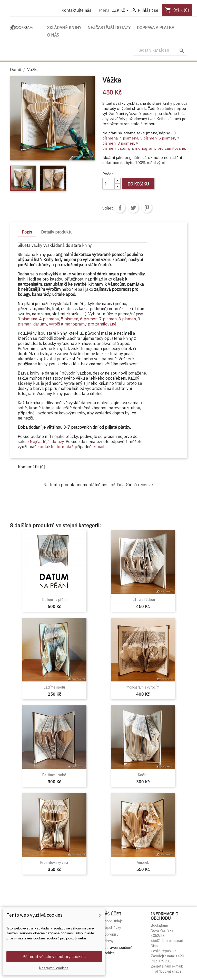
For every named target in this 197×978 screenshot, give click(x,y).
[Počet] (108, 183)
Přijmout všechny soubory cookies (54, 956)
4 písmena (129, 138)
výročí (55, 324)
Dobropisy (110, 934)
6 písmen (167, 138)
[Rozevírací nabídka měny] (121, 11)
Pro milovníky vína (54, 862)
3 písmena (27, 318)
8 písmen (125, 143)
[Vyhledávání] (160, 50)
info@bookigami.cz (166, 971)
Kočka (143, 775)
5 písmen (148, 138)
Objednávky (111, 927)
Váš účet (111, 913)
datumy (124, 148)
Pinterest (147, 208)
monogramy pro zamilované (160, 148)
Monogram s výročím (142, 687)
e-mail (98, 446)
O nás (53, 35)
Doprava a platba (155, 27)
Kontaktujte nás (76, 10)
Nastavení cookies (53, 968)
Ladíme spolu (54, 687)
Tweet (133, 208)
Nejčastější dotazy (109, 27)
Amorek (143, 862)
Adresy (108, 941)
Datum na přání (54, 599)
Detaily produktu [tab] (56, 232)
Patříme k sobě (54, 775)
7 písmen (108, 318)
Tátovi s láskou (143, 599)
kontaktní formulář (55, 446)
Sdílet (120, 208)
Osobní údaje (112, 921)
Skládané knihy (64, 27)
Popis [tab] (27, 232)
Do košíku (138, 184)
